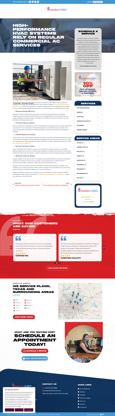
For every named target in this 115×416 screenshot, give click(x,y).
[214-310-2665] (79, 6)
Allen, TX (88, 142)
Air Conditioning (88, 108)
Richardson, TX (88, 173)
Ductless (41, 16)
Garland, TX (88, 160)
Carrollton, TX (88, 147)
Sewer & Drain (76, 16)
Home (14, 16)
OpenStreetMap (99, 318)
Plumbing (65, 16)
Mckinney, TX (88, 164)
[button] (71, 302)
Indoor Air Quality (53, 16)
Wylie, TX (88, 177)
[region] (19, 400)
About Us (21, 16)
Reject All (19, 410)
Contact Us (98, 16)
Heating (33, 16)
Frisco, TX (88, 156)
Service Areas (88, 16)
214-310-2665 (90, 6)
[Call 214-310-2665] (43, 388)
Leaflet (92, 318)
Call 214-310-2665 (51, 388)
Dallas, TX (88, 151)
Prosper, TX (88, 169)
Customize (9, 410)
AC (27, 16)
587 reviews (88, 199)
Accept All (28, 410)
